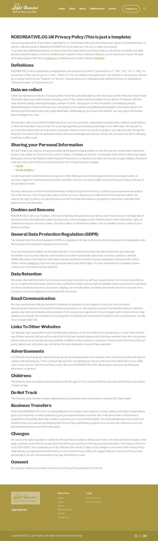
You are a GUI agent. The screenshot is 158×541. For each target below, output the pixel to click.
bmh (79, 535)
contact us (51, 58)
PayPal (19, 166)
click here (99, 58)
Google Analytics (25, 169)
